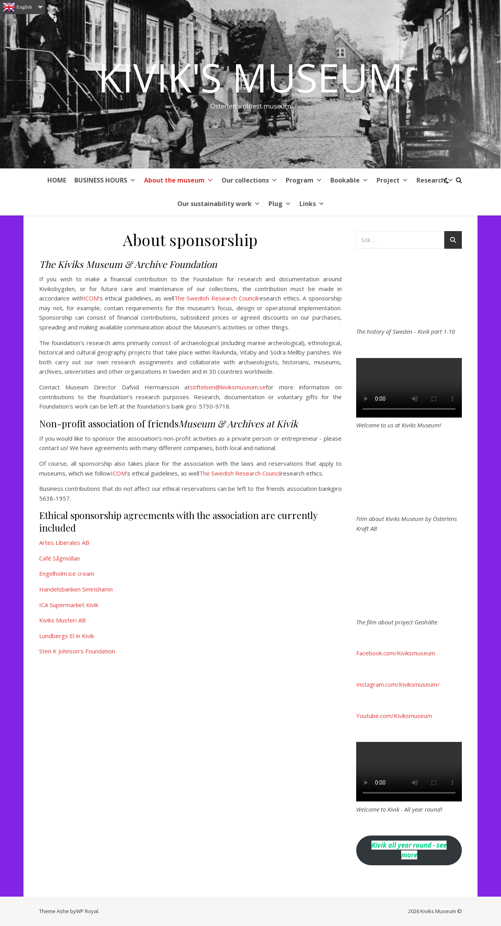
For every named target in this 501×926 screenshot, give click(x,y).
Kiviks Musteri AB (62, 620)
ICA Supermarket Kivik (68, 605)
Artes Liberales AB (64, 542)
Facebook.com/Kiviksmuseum (395, 653)
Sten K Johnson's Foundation (77, 651)
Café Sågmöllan (59, 558)
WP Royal (87, 911)
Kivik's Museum (250, 77)
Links (311, 203)
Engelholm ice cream (66, 573)
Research (435, 180)
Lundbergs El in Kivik (66, 636)
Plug (280, 203)
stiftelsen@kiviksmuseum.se (228, 387)
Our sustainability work (218, 203)
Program (304, 180)
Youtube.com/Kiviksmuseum (394, 716)
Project (392, 180)
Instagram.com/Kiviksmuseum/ (398, 684)
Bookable (349, 180)
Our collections (250, 180)
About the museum (178, 180)
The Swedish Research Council (216, 298)
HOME (56, 180)
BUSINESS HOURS (105, 180)
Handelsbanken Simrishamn (76, 589)
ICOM (91, 298)
